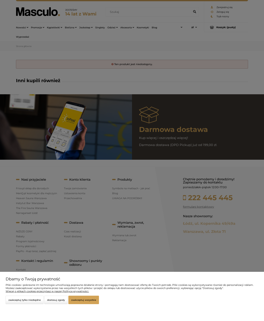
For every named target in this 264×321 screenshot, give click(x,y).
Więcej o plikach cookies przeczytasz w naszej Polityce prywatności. (47, 291)
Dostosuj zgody (56, 299)
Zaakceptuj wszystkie (83, 299)
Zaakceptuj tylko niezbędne (24, 299)
